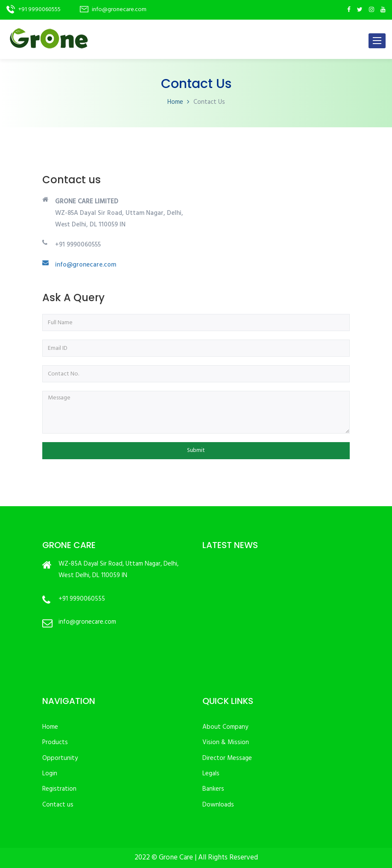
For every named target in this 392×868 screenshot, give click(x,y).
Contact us (57, 805)
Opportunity (60, 758)
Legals (210, 773)
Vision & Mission (225, 742)
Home (175, 102)
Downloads (218, 805)
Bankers (213, 789)
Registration (59, 789)
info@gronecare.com (85, 265)
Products (55, 742)
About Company (225, 727)
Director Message (227, 758)
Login (49, 773)
